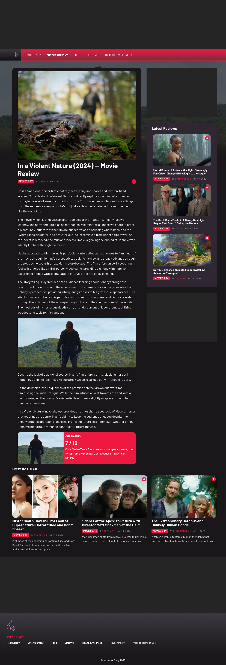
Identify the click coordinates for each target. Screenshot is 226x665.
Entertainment (57, 55)
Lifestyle (93, 55)
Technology (32, 55)
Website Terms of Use (144, 642)
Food (77, 55)
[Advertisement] (113, 24)
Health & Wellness (118, 55)
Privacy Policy (117, 642)
